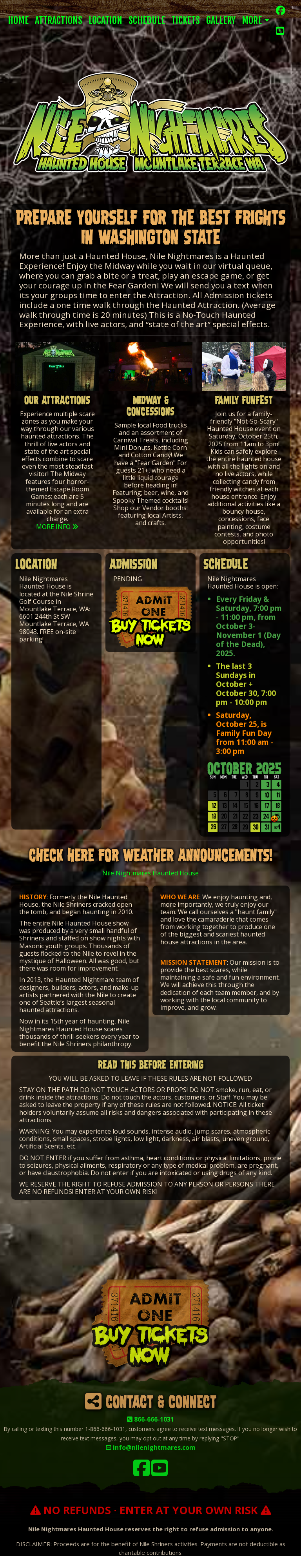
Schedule (147, 20)
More (252, 20)
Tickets (185, 20)
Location (105, 20)
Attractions (58, 20)
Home (18, 20)
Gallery (221, 20)
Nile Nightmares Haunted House (150, 873)
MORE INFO (57, 526)
